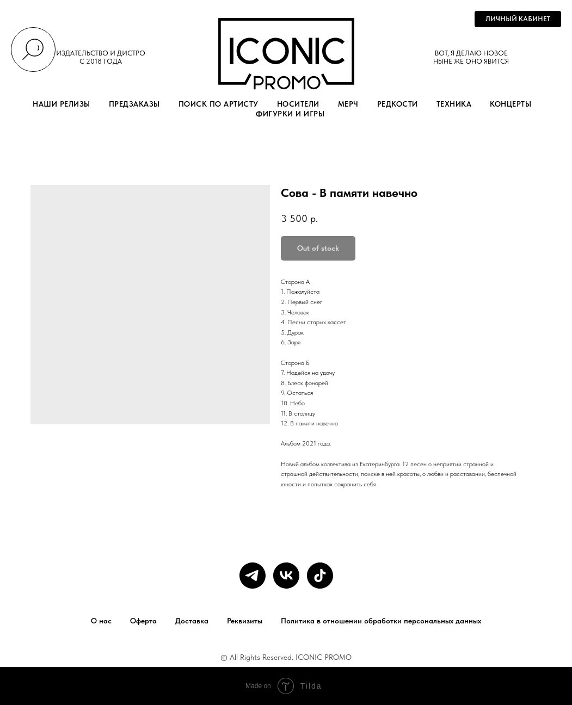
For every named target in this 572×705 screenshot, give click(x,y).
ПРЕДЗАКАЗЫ (134, 104)
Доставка (191, 620)
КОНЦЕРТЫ (510, 104)
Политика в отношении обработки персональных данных (381, 620)
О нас (101, 620)
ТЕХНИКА (454, 104)
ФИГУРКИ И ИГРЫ (290, 113)
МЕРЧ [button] (348, 104)
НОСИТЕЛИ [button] (298, 104)
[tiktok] (320, 575)
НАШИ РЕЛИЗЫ (61, 104)
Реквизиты (244, 620)
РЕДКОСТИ (397, 104)
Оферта (143, 620)
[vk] (286, 575)
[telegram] (252, 575)
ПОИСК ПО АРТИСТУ (219, 104)
